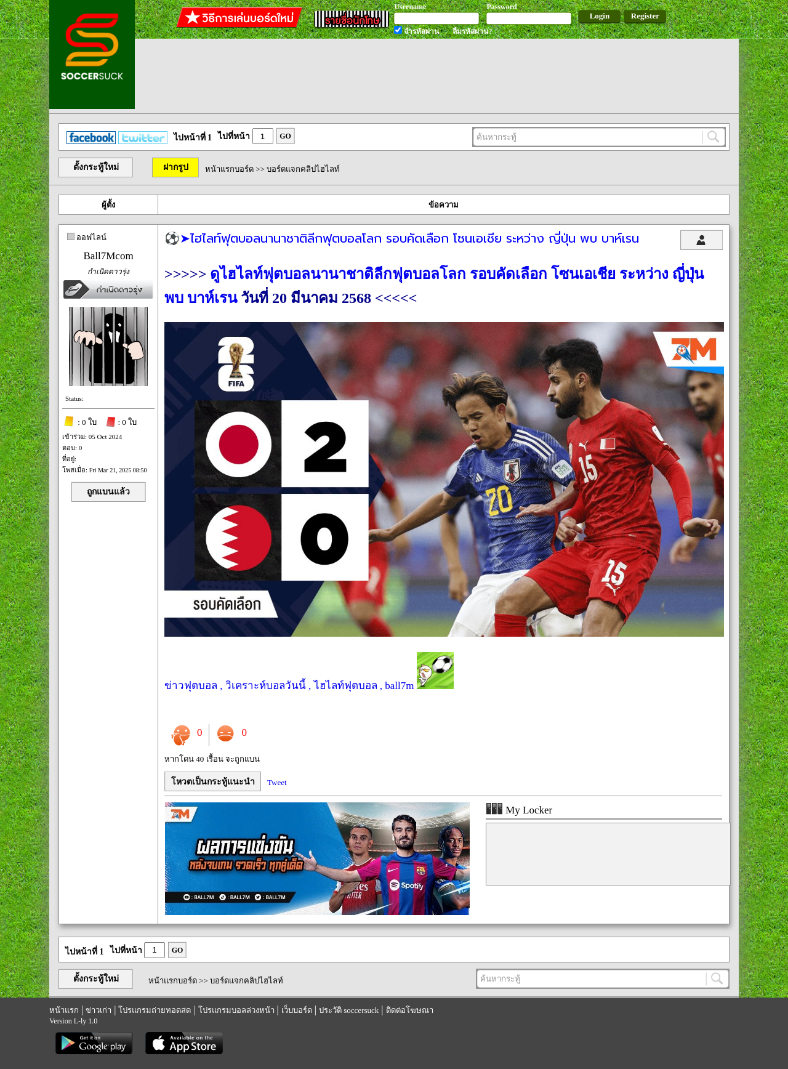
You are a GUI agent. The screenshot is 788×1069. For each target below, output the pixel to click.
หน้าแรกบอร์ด (229, 169)
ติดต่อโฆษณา (409, 1010)
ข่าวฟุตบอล (190, 686)
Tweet (277, 782)
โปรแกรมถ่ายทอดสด (154, 1010)
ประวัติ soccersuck (349, 1010)
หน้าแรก (64, 1010)
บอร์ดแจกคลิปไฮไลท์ (303, 169)
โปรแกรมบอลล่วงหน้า (236, 1010)
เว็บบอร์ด (296, 1010)
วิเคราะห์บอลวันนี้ (265, 686)
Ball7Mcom (108, 256)
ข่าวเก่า (98, 1010)
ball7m (399, 686)
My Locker (519, 810)
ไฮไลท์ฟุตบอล (345, 686)
